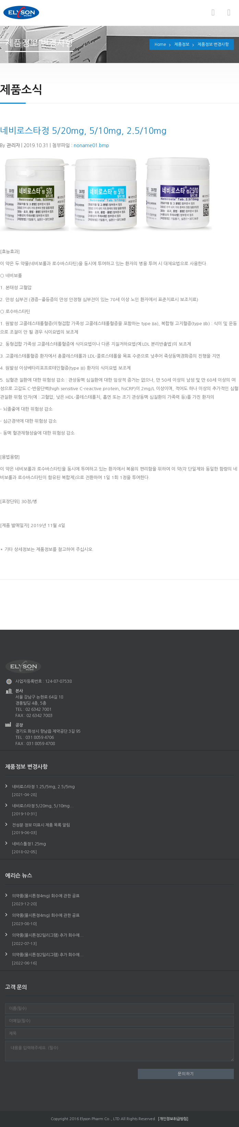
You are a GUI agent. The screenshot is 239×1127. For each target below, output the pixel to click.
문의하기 (186, 1074)
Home (160, 44)
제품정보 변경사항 (213, 44)
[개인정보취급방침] (173, 1119)
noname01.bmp (91, 144)
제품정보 (181, 44)
